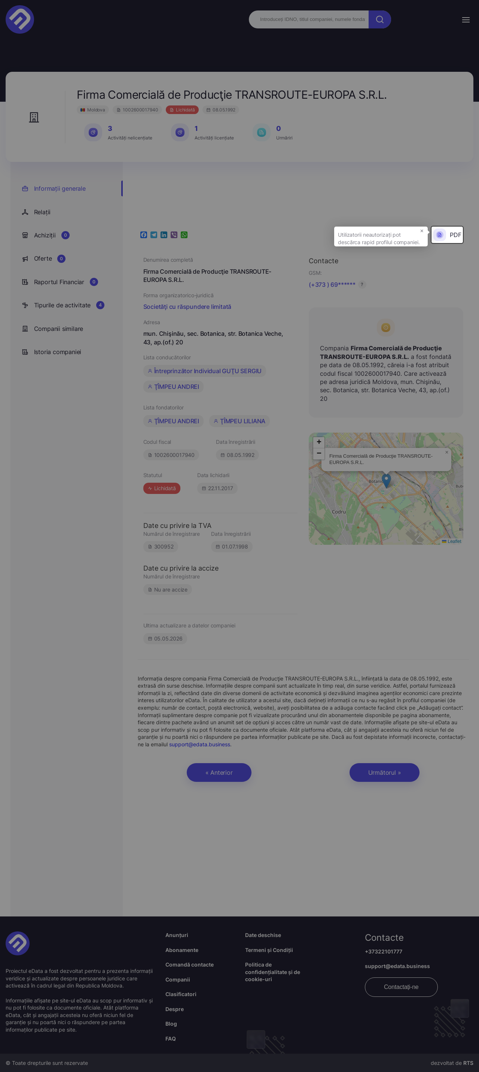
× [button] (422, 230)
